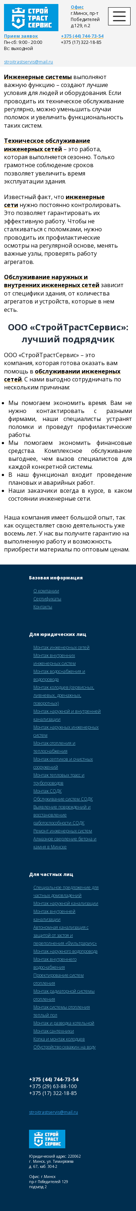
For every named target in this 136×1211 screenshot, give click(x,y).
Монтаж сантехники (53, 1031)
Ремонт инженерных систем (62, 831)
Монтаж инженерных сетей (61, 647)
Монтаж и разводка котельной (63, 1023)
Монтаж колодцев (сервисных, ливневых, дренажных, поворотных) (63, 695)
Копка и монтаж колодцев (59, 1039)
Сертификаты (47, 599)
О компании (46, 591)
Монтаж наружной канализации (65, 903)
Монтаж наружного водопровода (65, 951)
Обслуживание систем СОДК (63, 799)
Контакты (42, 607)
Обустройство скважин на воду (64, 1047)
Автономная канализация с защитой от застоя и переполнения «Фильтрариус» (65, 935)
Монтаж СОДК (47, 791)
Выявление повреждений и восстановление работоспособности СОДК (62, 815)
